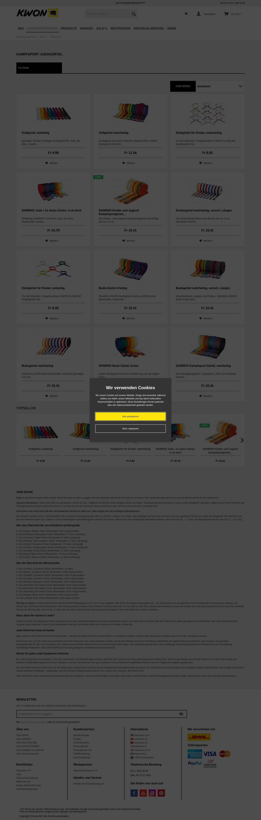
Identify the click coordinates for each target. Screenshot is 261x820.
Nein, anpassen (130, 428)
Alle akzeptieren (130, 416)
